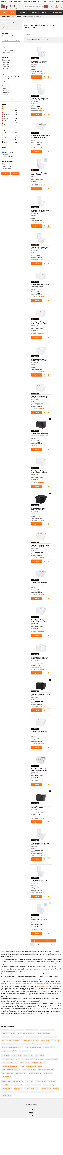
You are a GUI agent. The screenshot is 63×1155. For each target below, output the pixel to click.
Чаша (4, 68)
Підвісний (5, 164)
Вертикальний (7, 150)
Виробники (4, 1)
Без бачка (5, 60)
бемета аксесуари (18, 1081)
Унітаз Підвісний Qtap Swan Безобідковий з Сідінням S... (39, 583)
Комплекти (6, 64)
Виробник (5, 74)
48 (44, 41)
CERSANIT (5, 94)
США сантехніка (6, 1076)
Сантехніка (18, 16)
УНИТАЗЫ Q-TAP (39, 68)
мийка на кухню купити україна (10, 1040)
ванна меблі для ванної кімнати (11, 1044)
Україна (5, 122)
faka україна (52, 1081)
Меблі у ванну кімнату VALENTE (10, 1059)
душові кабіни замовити (47, 1029)
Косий (4, 154)
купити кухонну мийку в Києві (30, 1040)
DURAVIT (5, 101)
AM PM (5, 84)
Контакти (44, 1)
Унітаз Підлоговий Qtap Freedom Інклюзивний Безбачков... (40, 136)
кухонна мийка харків (50, 1037)
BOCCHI (5, 90)
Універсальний (7, 156)
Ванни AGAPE (5, 1055)
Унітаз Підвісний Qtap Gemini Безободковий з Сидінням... (39, 434)
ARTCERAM (6, 86)
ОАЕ (5, 116)
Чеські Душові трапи (7, 1073)
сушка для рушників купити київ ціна (12, 1047)
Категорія (5, 57)
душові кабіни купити (32, 1029)
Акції (3, 48)
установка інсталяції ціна (44, 1033)
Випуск (4, 147)
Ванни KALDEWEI (16, 1055)
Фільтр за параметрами (9, 22)
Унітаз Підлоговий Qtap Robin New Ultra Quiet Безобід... (40, 210)
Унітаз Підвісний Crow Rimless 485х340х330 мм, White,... (40, 285)
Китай (5, 112)
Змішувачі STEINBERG (52, 1059)
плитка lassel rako (7, 1088)
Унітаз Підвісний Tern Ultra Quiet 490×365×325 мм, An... (40, 806)
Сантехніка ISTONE (21, 1073)
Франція (6, 124)
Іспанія (5, 109)
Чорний (6, 142)
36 (42, 41)
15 (51, 945)
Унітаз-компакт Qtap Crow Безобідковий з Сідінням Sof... (40, 918)
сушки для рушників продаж (33, 1047)
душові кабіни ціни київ (8, 1033)
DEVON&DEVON (7, 99)
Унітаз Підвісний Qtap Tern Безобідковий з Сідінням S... (39, 732)
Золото (5, 137)
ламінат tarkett (50, 1092)
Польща (6, 118)
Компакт (5, 62)
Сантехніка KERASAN (35, 1073)
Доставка (10, 1)
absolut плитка (6, 1081)
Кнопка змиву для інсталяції (10, 1066)
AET (4, 81)
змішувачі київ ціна (25, 1051)
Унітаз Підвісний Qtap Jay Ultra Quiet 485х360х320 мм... (40, 508)
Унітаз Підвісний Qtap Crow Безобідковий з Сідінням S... (39, 322)
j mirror (27, 1085)
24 (40, 41)
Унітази (25, 16)
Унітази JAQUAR (24, 1062)
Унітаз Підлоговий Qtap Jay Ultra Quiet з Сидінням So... (40, 173)
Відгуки (20, 1)
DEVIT (4, 97)
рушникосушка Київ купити (18, 973)
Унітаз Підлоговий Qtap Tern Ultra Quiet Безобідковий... (39, 248)
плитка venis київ (6, 1095)
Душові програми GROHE (39, 1062)
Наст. (55, 945)
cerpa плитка (29, 1081)
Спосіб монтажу (7, 161)
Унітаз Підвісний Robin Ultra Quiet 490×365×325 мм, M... (39, 769)
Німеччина (6, 114)
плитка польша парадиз (36, 1092)
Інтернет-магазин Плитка (8, 16)
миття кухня (5, 1037)
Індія (5, 107)
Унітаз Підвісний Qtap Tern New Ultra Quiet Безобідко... (40, 695)
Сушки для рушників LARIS (45, 1069)
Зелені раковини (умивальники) (11, 1069)
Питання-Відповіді (32, 1)
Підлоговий (6, 166)
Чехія (5, 126)
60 (46, 41)
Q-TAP (38, 69)
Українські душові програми (10, 1062)
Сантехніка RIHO (48, 1073)
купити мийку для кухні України (50, 1040)
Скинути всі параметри (9, 27)
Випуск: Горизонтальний (34, 16)
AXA (4, 88)
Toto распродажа (7, 50)
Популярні (47, 39)
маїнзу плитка (18, 1088)
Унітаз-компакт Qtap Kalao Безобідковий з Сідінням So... (39, 881)
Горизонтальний (7, 25)
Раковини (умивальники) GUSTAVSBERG (31, 1066)
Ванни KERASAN (28, 1055)
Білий (5, 132)
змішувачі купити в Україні (9, 1051)
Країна (4, 104)
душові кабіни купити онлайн (26, 1033)
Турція (5, 120)
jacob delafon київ (7, 1085)
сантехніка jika (18, 1085)
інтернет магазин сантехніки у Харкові (12, 1029)
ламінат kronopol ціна (49, 1085)
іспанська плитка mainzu (32, 1088)
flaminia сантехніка (40, 1081)
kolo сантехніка (36, 1085)
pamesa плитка (23, 1092)
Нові (43, 39)
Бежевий (6, 135)
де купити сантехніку (25, 963)
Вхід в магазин (59, 1)
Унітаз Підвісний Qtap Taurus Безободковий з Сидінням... (39, 657)
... (48, 945)
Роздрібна (5, 33)
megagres (56, 1088)
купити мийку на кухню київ (34, 1037)
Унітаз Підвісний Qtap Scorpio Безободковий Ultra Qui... (40, 546)
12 (38, 41)
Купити (37, 77)
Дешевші (34, 39)
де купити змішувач (49, 1047)
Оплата (15, 1)
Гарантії (25, 1)
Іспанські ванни (40, 1055)
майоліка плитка (46, 1088)
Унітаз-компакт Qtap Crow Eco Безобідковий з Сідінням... (40, 844)
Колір (3, 130)
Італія (5, 110)
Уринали (5, 66)
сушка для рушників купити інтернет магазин (35, 1044)
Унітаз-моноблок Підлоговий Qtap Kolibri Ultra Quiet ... (39, 61)
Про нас (39, 1)
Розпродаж (6, 52)
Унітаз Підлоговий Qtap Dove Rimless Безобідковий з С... (39, 99)
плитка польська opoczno (9, 1092)
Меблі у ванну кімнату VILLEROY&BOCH (32, 1059)
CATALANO (6, 92)
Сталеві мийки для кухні (29, 1069)
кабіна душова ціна (44, 986)
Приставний (6, 168)
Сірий (5, 139)
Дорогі (39, 39)
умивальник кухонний (17, 1037)
